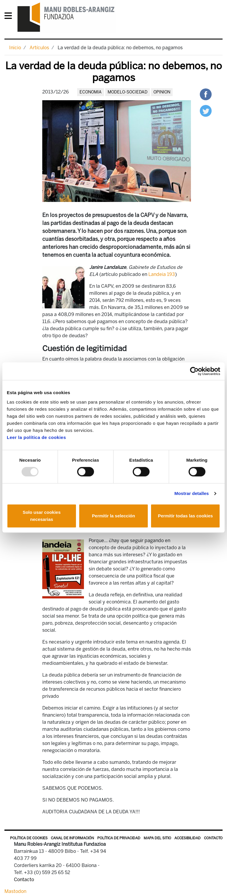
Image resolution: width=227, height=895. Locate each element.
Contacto (213, 838)
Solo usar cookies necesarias (42, 516)
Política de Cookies (29, 838)
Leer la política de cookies (36, 437)
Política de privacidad (118, 838)
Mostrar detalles (191, 493)
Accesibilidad (187, 838)
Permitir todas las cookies (185, 515)
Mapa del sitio (157, 838)
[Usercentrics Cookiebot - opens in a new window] (194, 371)
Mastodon (15, 891)
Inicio (15, 47)
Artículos (39, 47)
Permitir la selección (113, 515)
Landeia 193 (161, 274)
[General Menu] (9, 17)
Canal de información (72, 838)
